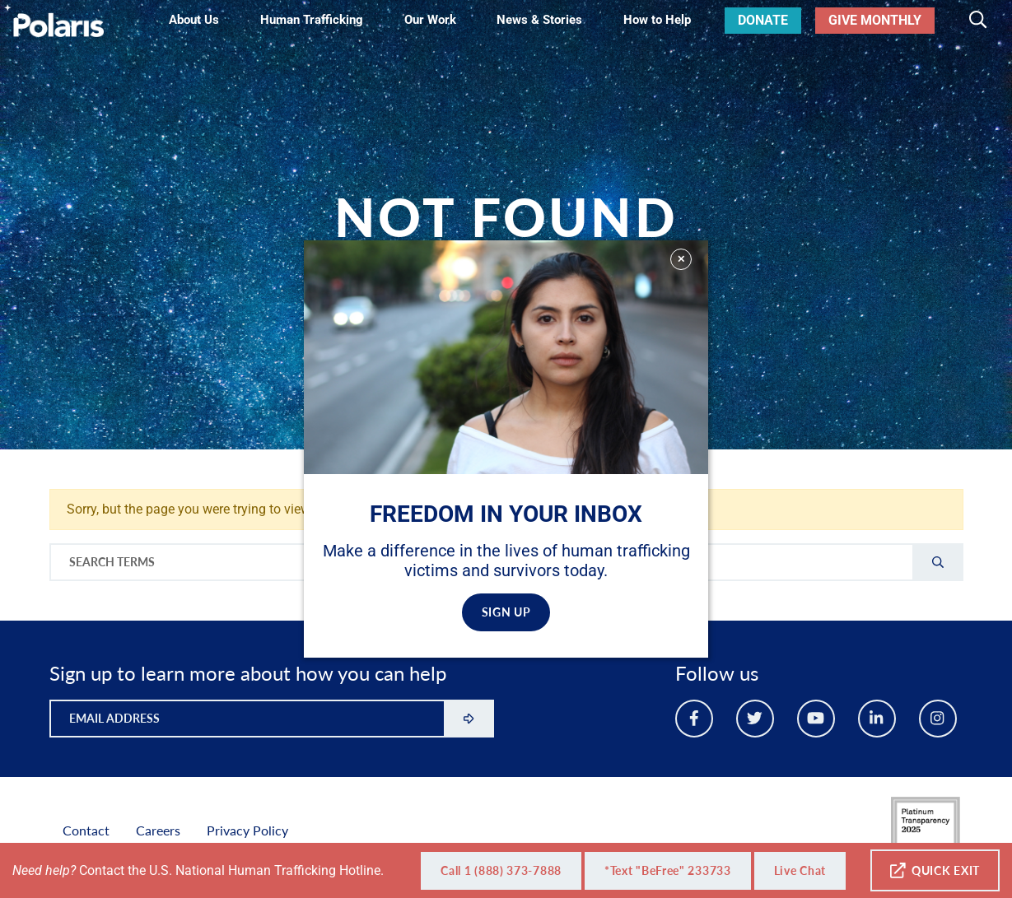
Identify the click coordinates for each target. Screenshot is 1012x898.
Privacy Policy (247, 830)
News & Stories (539, 19)
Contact (86, 830)
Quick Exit (935, 870)
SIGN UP (506, 612)
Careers (158, 830)
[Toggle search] (977, 20)
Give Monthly (874, 20)
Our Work (430, 19)
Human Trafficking (311, 19)
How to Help (657, 19)
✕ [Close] (681, 259)
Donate (763, 20)
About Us (194, 19)
